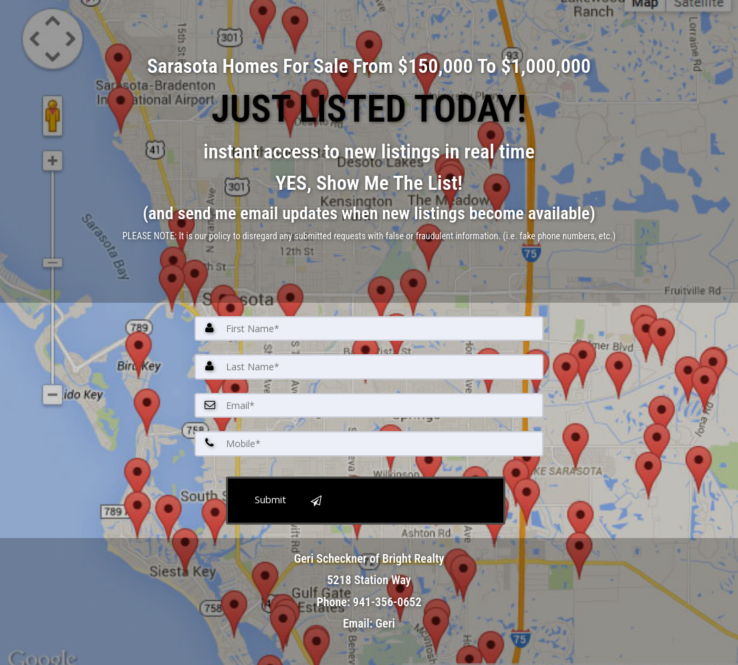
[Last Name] (369, 367)
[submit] (365, 501)
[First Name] (369, 329)
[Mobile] (369, 443)
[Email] (369, 405)
